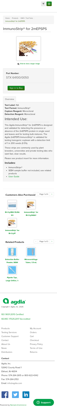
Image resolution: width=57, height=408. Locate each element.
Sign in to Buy (16, 88)
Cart (32, 336)
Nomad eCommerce (18, 405)
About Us (5, 344)
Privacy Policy (36, 344)
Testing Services (9, 332)
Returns (33, 352)
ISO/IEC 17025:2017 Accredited (15, 319)
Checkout (34, 340)
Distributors (6, 352)
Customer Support (10, 336)
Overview (9, 99)
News (4, 348)
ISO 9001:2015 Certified (12, 314)
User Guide (14, 176)
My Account (35, 328)
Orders (33, 332)
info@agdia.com (14, 383)
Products (5, 328)
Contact (5, 340)
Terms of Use (36, 348)
